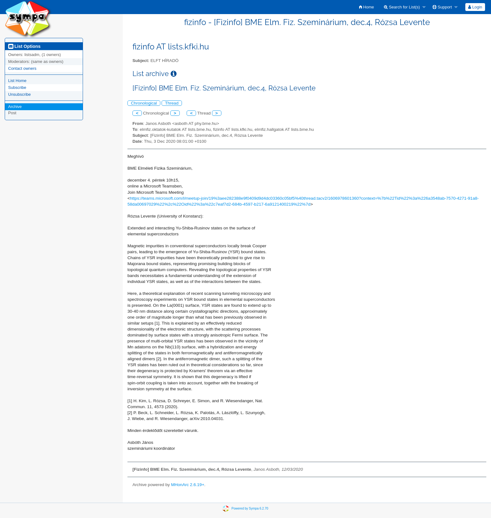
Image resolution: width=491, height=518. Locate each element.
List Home (17, 80)
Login (475, 7)
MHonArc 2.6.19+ (187, 484)
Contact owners (22, 68)
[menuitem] (366, 7)
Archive (15, 106)
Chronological (144, 103)
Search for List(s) (402, 7)
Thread (171, 103)
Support (442, 7)
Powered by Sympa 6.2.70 (249, 508)
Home (366, 7)
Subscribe (17, 87)
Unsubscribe (19, 94)
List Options (24, 46)
